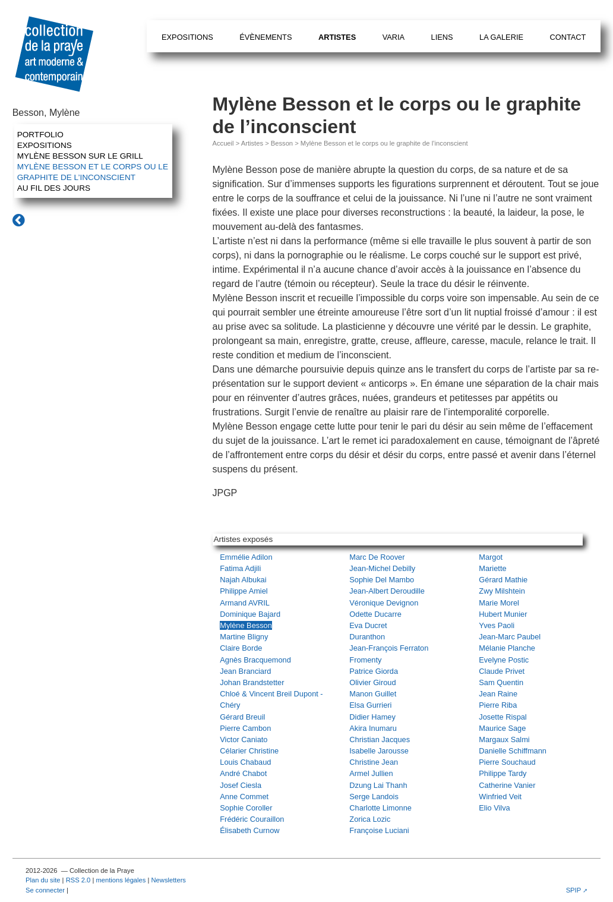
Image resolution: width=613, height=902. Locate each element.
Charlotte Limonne (380, 807)
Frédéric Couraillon (252, 819)
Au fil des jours (53, 188)
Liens (442, 37)
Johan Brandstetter (252, 682)
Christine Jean (373, 762)
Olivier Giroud (372, 682)
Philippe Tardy (502, 773)
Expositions (187, 37)
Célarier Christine (249, 750)
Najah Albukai (243, 579)
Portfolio (40, 134)
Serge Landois (374, 796)
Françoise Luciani (379, 830)
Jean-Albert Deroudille (387, 590)
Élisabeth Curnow (249, 830)
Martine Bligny (244, 636)
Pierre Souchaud (507, 762)
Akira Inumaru (373, 728)
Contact (567, 37)
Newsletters (168, 880)
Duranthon (367, 636)
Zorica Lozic (369, 819)
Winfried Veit (500, 796)
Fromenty (365, 659)
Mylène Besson (246, 625)
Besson (282, 143)
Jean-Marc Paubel (510, 636)
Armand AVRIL (245, 602)
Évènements (265, 37)
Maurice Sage (502, 728)
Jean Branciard (245, 671)
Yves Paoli (496, 625)
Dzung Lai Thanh (378, 785)
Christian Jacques (379, 739)
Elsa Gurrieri (370, 705)
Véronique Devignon (383, 602)
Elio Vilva (494, 807)
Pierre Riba (498, 705)
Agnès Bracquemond (255, 659)
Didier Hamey (372, 716)
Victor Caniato (243, 739)
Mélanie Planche (507, 648)
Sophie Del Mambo (381, 579)
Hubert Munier (503, 614)
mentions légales (121, 880)
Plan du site (43, 880)
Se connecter (45, 890)
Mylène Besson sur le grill (80, 156)
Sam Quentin (501, 682)
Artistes (337, 37)
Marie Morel (499, 602)
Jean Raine (498, 693)
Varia (394, 37)
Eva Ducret (368, 625)
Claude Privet (501, 671)
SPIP (574, 890)
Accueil (223, 143)
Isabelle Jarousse (379, 750)
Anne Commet (244, 796)
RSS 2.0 (78, 880)
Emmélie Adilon (246, 557)
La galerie (501, 37)
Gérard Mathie (503, 579)
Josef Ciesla (240, 785)
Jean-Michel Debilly (382, 568)
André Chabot (243, 773)
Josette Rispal (502, 716)
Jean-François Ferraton (388, 648)
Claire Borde (241, 648)
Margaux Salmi (504, 739)
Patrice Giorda (373, 671)
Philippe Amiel (243, 590)
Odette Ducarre (375, 614)
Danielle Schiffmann (512, 750)
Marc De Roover (377, 557)
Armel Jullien (371, 773)
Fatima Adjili (240, 568)
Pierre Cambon (245, 728)
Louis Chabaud (245, 762)
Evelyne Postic (504, 659)
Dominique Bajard (250, 614)
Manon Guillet (372, 693)
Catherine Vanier (507, 785)
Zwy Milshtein (502, 590)
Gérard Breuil (242, 716)
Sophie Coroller (246, 807)
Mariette (492, 568)
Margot (491, 557)
